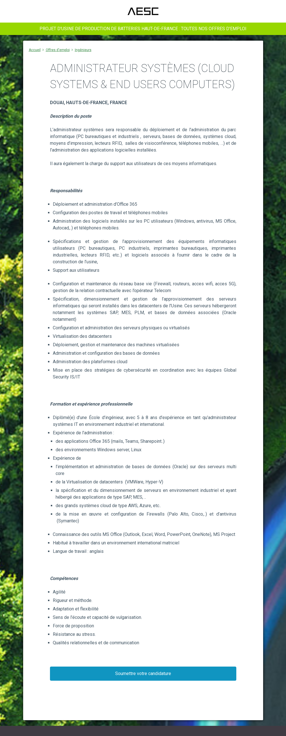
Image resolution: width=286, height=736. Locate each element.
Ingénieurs (83, 50)
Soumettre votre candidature (143, 673)
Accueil (35, 50)
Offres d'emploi (58, 50)
